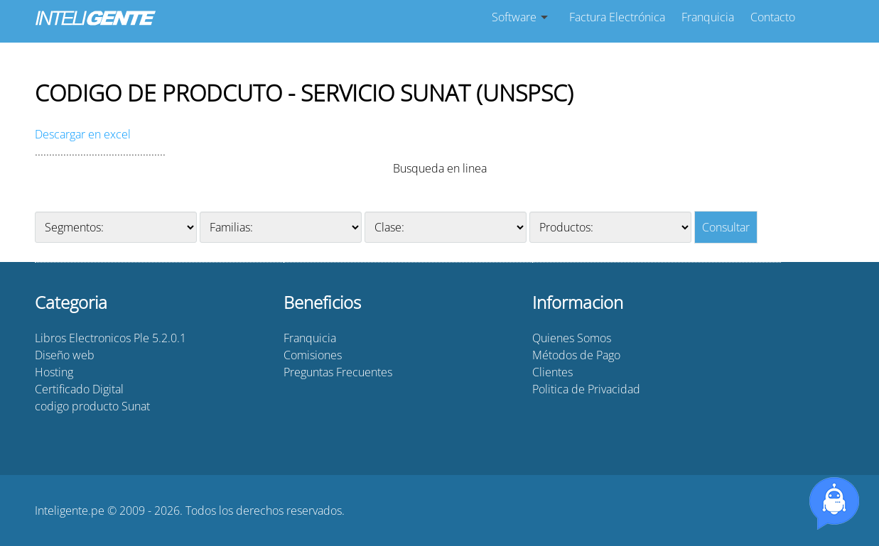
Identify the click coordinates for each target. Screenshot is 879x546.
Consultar (726, 227)
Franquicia (707, 17)
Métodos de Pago (576, 355)
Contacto (772, 17)
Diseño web (65, 355)
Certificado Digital (79, 389)
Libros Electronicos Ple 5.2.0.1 (110, 338)
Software (514, 17)
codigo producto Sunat (92, 406)
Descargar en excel (83, 134)
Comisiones (313, 355)
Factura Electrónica (617, 17)
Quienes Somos (571, 338)
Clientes (552, 372)
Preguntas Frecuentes (338, 372)
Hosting (54, 372)
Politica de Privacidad (586, 389)
